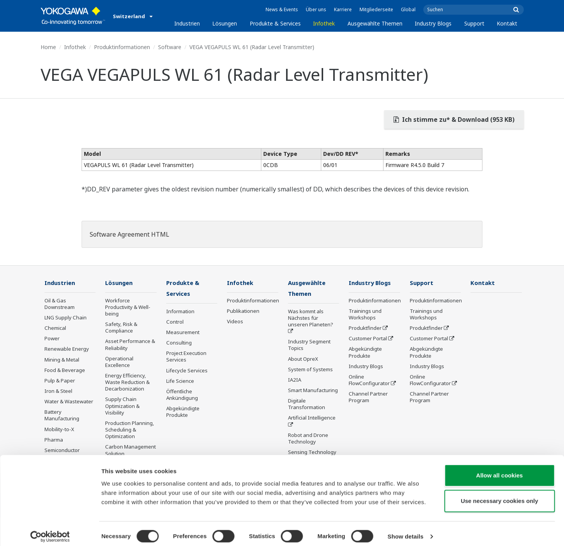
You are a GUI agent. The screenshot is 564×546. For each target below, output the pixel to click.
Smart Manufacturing (313, 390)
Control (175, 322)
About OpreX (303, 359)
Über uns (316, 9)
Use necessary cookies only (499, 495)
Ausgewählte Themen (375, 23)
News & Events (282, 9)
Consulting (179, 343)
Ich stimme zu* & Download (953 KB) (454, 119)
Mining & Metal (61, 359)
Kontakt (507, 23)
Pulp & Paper (59, 380)
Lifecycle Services (187, 370)
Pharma (53, 440)
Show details (406, 530)
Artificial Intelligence (312, 418)
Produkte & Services (275, 23)
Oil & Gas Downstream (59, 304)
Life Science (180, 381)
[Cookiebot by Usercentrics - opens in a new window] (50, 531)
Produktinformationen (122, 47)
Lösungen (224, 23)
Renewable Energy (66, 349)
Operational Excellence (119, 362)
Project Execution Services (186, 357)
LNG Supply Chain (65, 317)
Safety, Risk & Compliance (121, 327)
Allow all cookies (499, 469)
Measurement (182, 332)
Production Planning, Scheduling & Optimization (129, 430)
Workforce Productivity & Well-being (127, 307)
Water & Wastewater (68, 401)
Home (48, 47)
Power (52, 338)
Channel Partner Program (368, 397)
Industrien (187, 23)
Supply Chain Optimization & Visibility (122, 406)
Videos (235, 321)
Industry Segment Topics (309, 345)
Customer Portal (368, 338)
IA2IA (294, 380)
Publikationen (243, 311)
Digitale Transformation (306, 404)
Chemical (55, 328)
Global (408, 9)
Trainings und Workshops (365, 314)
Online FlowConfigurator (369, 380)
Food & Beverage (64, 370)
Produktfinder (365, 328)
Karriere (343, 9)
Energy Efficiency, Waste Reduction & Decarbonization (127, 382)
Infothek (324, 23)
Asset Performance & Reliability (130, 344)
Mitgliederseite (376, 9)
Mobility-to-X (59, 429)
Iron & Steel (58, 391)
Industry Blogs (433, 23)
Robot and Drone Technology (308, 439)
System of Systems (310, 370)
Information (180, 312)
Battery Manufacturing (61, 415)
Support (474, 23)
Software (169, 47)
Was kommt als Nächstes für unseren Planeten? (310, 319)
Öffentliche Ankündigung (182, 395)
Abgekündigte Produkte (182, 412)
